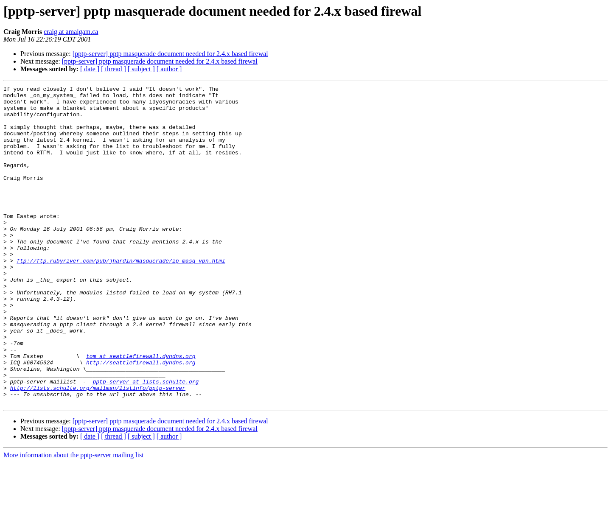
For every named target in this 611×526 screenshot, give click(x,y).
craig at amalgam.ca (71, 31)
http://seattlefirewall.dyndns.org (140, 418)
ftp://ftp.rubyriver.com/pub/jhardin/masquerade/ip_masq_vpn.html (121, 296)
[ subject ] (141, 69)
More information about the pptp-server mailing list (73, 518)
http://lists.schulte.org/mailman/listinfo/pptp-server (97, 449)
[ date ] (89, 69)
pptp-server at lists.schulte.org (146, 441)
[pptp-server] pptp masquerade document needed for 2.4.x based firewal (170, 53)
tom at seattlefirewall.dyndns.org (140, 410)
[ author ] (169, 69)
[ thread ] (113, 69)
